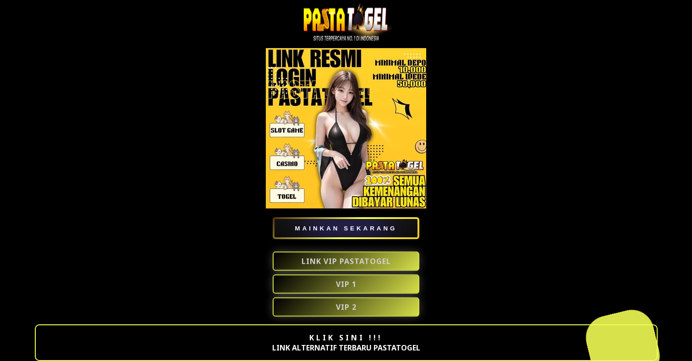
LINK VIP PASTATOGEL (346, 262)
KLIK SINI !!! (346, 338)
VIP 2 (346, 307)
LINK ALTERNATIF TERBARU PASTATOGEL (346, 348)
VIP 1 (346, 284)
